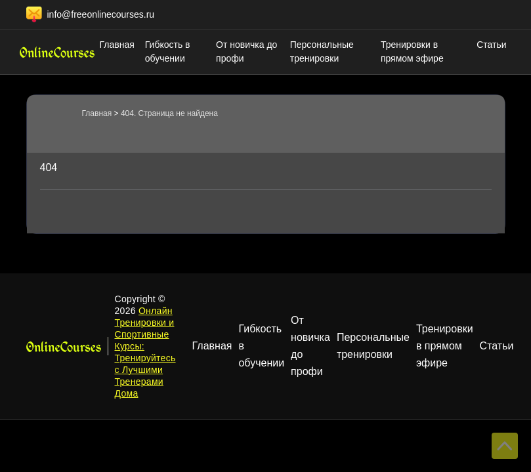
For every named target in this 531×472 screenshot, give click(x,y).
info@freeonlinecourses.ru (101, 14)
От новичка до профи (246, 51)
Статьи (491, 44)
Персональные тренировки (322, 51)
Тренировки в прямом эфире (412, 51)
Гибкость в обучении (167, 51)
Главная (117, 44)
